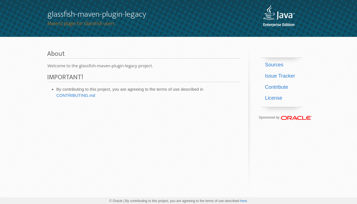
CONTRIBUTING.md (75, 95)
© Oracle (116, 201)
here (243, 201)
